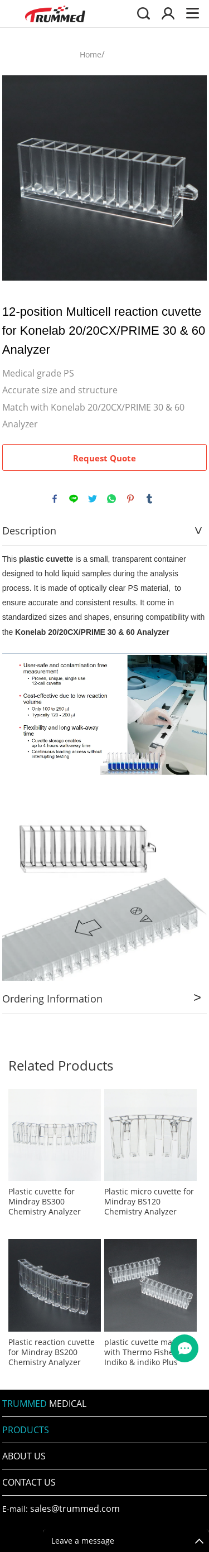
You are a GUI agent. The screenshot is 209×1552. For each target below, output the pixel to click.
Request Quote (104, 458)
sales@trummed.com (75, 1508)
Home (90, 54)
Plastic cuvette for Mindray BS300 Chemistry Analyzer (44, 1202)
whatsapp (111, 498)
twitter (92, 498)
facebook (54, 498)
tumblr (149, 498)
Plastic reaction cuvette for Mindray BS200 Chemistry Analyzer (51, 1352)
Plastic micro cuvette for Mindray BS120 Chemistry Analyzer (149, 1202)
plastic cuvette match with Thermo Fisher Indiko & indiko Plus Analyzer (144, 1352)
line (73, 498)
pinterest (130, 498)
